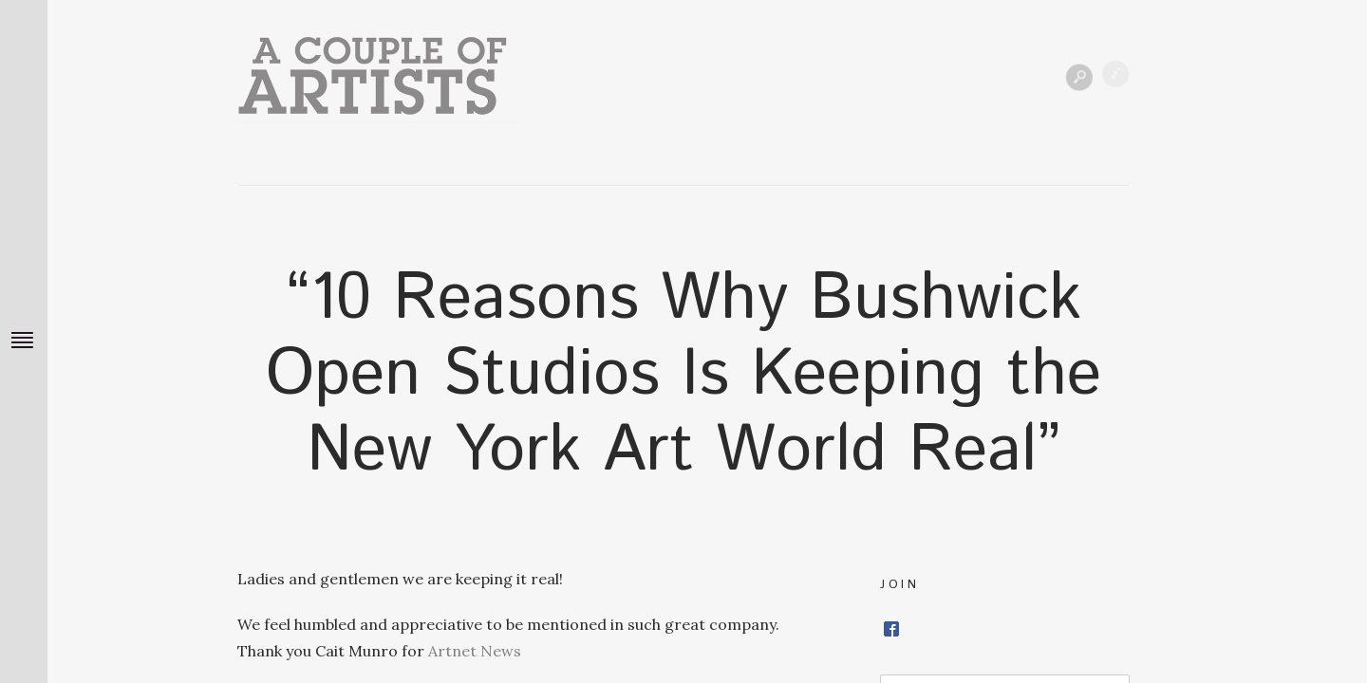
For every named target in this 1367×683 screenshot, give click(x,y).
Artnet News (474, 650)
